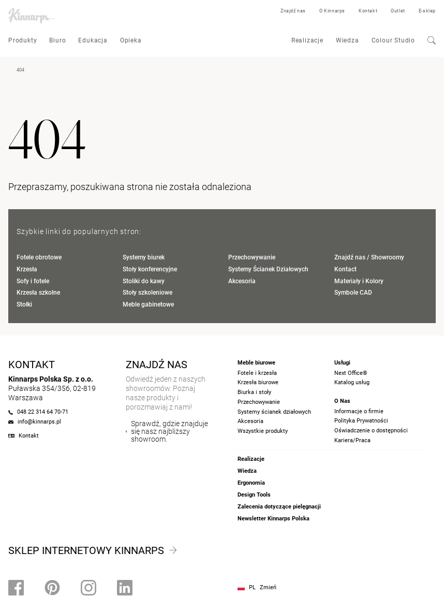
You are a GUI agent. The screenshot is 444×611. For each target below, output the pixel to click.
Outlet (398, 10)
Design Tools (254, 494)
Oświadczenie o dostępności (371, 430)
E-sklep (427, 10)
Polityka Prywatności (361, 420)
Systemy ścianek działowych (274, 412)
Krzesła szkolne (38, 292)
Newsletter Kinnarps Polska (273, 518)
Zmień (268, 587)
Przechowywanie (251, 257)
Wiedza (347, 40)
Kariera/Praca (352, 440)
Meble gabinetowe (148, 304)
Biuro (57, 40)
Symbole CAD (353, 292)
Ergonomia (251, 482)
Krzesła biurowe (258, 382)
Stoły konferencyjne (150, 269)
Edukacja (92, 40)
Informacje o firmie (358, 411)
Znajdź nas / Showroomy (369, 257)
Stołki (24, 304)
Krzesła (27, 269)
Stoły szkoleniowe (147, 292)
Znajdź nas (293, 10)
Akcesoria (242, 281)
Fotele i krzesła (257, 373)
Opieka (131, 40)
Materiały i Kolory (358, 281)
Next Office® (350, 373)
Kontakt (368, 10)
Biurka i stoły (254, 392)
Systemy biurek (144, 257)
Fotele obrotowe (39, 257)
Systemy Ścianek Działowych (268, 269)
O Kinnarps (332, 10)
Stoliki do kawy (144, 281)
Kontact (345, 269)
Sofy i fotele (33, 281)
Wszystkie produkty (263, 431)
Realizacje (307, 40)
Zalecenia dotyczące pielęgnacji (279, 506)
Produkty (22, 40)
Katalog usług (351, 382)
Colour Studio (393, 40)
